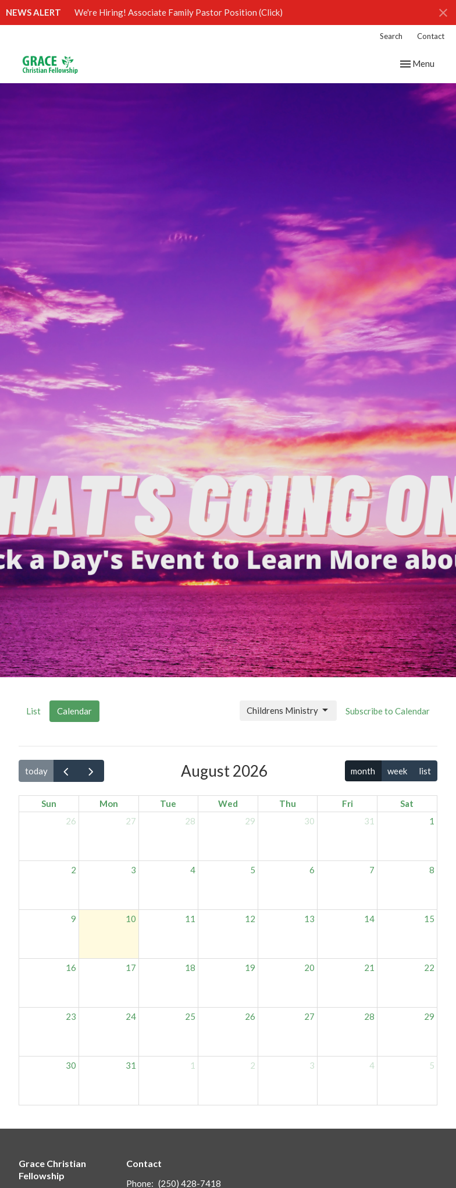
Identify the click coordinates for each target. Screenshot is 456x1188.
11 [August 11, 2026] (190, 918)
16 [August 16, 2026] (71, 967)
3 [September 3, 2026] (312, 1065)
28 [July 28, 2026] (190, 821)
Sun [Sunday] (48, 803)
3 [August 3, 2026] (133, 870)
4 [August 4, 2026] (192, 870)
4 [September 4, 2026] (372, 1065)
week (397, 771)
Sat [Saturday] (407, 803)
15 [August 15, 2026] (429, 918)
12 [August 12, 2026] (250, 918)
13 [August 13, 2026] (309, 918)
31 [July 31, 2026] (369, 821)
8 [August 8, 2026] (431, 870)
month (363, 771)
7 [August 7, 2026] (372, 870)
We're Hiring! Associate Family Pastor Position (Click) (178, 12)
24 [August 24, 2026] (131, 1016)
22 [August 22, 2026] (429, 967)
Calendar (74, 711)
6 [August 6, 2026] (312, 870)
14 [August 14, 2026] (369, 918)
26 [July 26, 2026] (71, 821)
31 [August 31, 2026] (131, 1065)
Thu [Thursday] (287, 803)
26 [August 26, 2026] (250, 1016)
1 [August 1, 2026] (431, 821)
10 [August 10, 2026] (131, 918)
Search (391, 36)
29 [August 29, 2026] (429, 1016)
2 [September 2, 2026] (252, 1065)
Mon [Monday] (108, 803)
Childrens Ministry (288, 710)
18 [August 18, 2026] (190, 967)
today (36, 771)
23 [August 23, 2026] (71, 1016)
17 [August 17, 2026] (131, 967)
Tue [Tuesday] (168, 803)
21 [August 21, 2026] (369, 967)
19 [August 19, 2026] (250, 967)
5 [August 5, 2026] (252, 870)
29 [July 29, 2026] (250, 821)
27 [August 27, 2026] (309, 1016)
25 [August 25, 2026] (190, 1016)
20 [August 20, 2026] (309, 967)
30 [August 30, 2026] (71, 1065)
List (33, 711)
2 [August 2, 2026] (73, 870)
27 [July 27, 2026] (131, 821)
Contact (430, 36)
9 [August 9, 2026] (73, 918)
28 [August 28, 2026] (369, 1016)
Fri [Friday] (347, 803)
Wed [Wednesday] (228, 803)
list (425, 771)
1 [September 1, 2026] (192, 1065)
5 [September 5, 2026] (431, 1065)
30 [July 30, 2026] (309, 821)
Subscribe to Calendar (387, 711)
